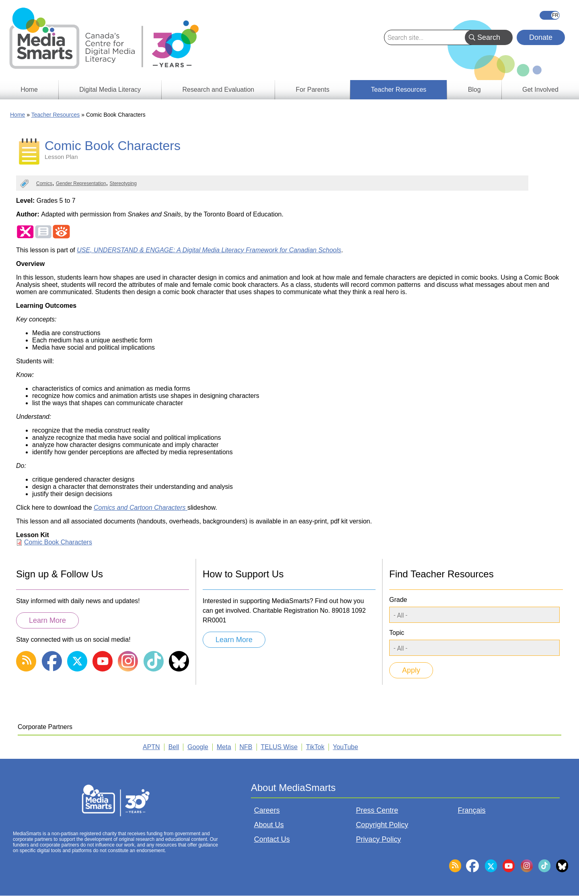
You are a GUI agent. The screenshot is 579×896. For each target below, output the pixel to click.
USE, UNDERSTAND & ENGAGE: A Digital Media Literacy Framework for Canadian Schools (209, 250)
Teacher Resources (55, 114)
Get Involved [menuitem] (540, 89)
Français (550, 15)
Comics (44, 183)
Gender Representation (81, 183)
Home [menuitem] (29, 89)
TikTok (315, 747)
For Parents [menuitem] (313, 89)
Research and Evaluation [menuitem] (218, 89)
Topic (396, 632)
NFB (246, 747)
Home (17, 114)
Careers (267, 810)
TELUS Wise (279, 747)
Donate (540, 37)
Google (197, 747)
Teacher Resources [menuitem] (398, 89)
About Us (269, 825)
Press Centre (377, 810)
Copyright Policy (382, 825)
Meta (224, 747)
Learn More (47, 620)
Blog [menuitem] (474, 89)
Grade (398, 599)
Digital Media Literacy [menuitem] (110, 89)
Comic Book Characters (58, 542)
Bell (173, 747)
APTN (151, 747)
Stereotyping (123, 183)
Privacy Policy (378, 839)
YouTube (345, 747)
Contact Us (272, 839)
